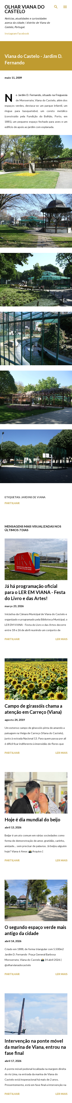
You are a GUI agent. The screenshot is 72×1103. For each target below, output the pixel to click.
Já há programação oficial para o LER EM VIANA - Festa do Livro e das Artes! (35, 592)
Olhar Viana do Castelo (25, 9)
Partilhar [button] (12, 503)
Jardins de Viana (33, 497)
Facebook (23, 33)
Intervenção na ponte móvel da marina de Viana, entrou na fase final (35, 1047)
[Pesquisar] (56, 7)
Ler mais (61, 639)
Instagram (11, 33)
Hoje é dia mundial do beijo (32, 819)
